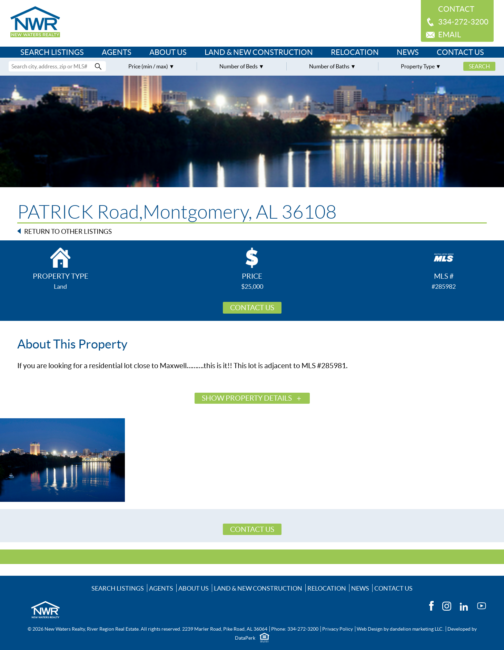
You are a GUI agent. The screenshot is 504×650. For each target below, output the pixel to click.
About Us (168, 52)
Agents (116, 52)
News (408, 52)
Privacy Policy (337, 629)
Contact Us (460, 52)
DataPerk (245, 638)
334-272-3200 (463, 22)
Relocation (355, 52)
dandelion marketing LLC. (417, 629)
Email (449, 34)
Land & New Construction (259, 52)
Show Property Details (247, 398)
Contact (456, 9)
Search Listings (52, 52)
